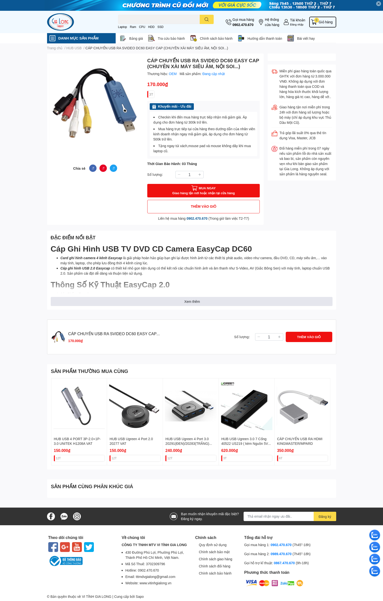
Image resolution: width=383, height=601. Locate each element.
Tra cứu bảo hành (171, 38)
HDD (151, 27)
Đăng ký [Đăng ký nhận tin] (325, 516)
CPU (142, 27)
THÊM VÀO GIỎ (203, 206)
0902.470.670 (243, 25)
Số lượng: (155, 174)
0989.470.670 (282, 554)
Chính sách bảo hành (216, 38)
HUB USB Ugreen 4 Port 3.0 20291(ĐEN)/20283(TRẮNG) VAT (187, 443)
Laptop (122, 27)
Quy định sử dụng (213, 545)
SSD (160, 27)
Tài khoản (297, 20)
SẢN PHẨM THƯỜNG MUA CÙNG (89, 371)
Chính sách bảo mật (214, 552)
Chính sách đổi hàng (215, 566)
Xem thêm (192, 301)
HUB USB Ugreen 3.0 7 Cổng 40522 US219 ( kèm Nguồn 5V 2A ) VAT (244, 443)
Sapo (140, 596)
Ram (133, 27)
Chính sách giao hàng (215, 559)
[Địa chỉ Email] (290, 516)
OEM (173, 74)
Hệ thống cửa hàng (272, 22)
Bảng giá (136, 38)
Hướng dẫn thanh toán (264, 38)
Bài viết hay (306, 38)
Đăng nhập (297, 24)
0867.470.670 (285, 563)
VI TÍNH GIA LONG (96, 596)
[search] (207, 19)
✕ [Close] (378, 3)
